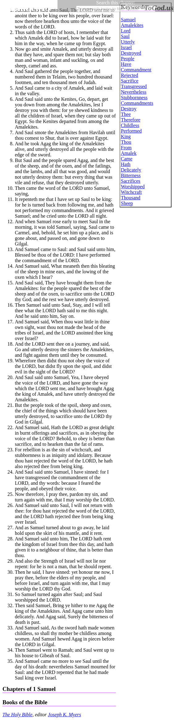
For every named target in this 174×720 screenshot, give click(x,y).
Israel (126, 47)
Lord (125, 30)
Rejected (129, 75)
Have (126, 64)
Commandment (136, 69)
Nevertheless (133, 92)
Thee (126, 114)
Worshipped (133, 186)
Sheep (127, 203)
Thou (126, 142)
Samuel (128, 19)
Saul (125, 36)
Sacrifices (130, 181)
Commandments (137, 103)
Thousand (130, 197)
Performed (131, 131)
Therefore (130, 119)
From (126, 147)
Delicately (131, 170)
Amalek (129, 153)
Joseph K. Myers (64, 714)
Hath (125, 164)
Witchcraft (131, 192)
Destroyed (131, 53)
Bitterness (131, 175)
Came (126, 158)
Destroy (129, 108)
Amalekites (132, 25)
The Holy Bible (17, 714)
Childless (130, 125)
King (126, 136)
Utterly (128, 42)
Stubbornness (134, 97)
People (127, 58)
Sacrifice (129, 80)
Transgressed (134, 86)
